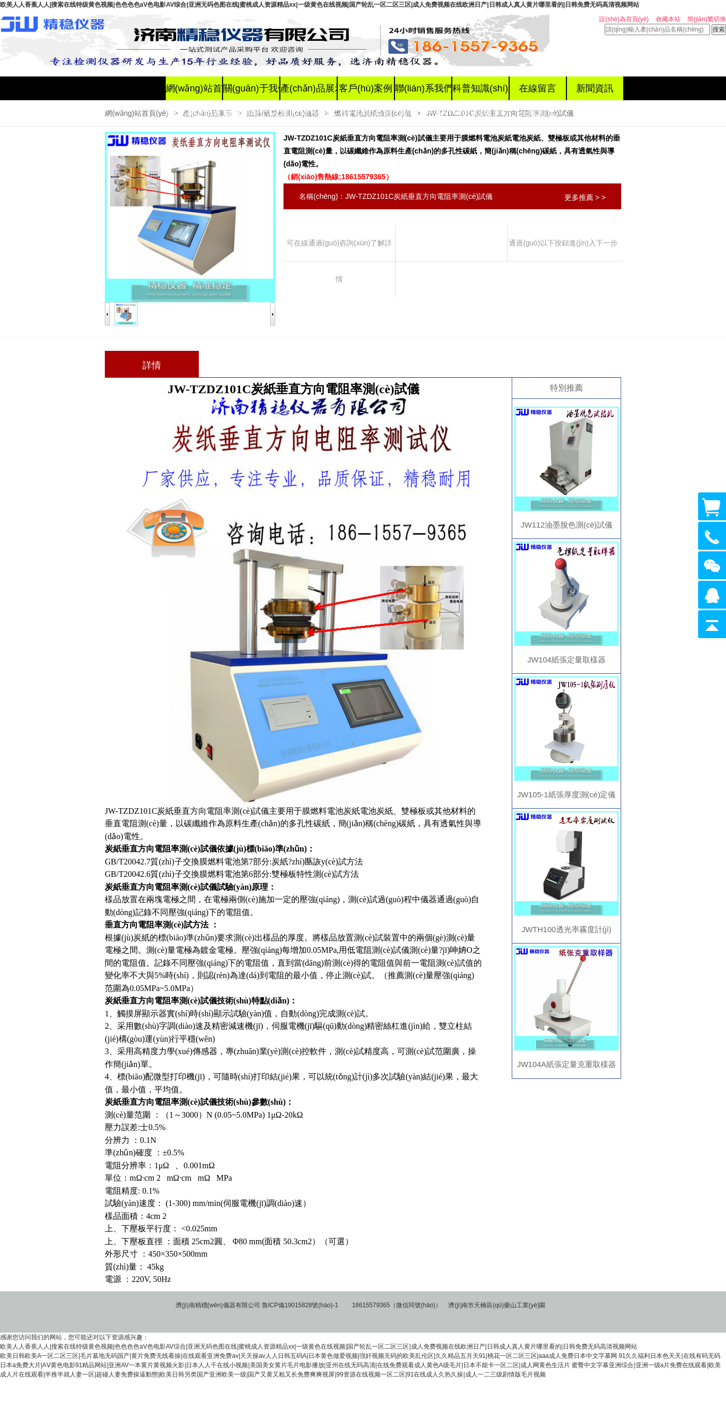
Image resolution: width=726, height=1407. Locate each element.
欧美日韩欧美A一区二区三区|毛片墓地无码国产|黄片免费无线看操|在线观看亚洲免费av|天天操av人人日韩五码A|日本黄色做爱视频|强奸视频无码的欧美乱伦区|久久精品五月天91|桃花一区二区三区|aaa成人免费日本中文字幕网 (308, 1355)
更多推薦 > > (585, 197)
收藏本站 (668, 19)
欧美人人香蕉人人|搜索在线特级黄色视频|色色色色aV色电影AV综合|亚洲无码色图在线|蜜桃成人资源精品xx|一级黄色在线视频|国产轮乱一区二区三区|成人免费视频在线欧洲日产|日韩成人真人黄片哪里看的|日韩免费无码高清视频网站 (319, 4)
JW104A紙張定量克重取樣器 (566, 1064)
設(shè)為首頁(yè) (624, 19)
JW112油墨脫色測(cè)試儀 (566, 524)
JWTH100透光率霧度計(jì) (566, 929)
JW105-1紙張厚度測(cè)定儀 (566, 794)
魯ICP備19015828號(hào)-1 (300, 1305)
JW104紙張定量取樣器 (566, 659)
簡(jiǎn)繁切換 (706, 19)
